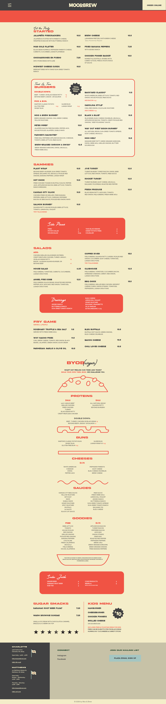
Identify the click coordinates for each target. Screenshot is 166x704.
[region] (154, 5)
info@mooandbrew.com (19, 658)
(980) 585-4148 (16, 662)
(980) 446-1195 (16, 691)
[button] (9, 5)
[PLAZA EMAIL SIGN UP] (125, 658)
